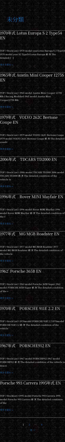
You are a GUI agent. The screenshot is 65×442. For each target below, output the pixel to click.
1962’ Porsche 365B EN (20, 271)
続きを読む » (6, 64)
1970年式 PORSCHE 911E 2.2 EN (30, 308)
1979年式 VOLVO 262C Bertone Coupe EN (29, 119)
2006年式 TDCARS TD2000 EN (28, 159)
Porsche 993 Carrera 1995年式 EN (30, 383)
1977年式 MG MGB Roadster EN (29, 233)
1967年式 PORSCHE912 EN (25, 345)
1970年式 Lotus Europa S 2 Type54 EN (31, 35)
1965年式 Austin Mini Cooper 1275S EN (32, 77)
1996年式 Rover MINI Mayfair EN (31, 196)
